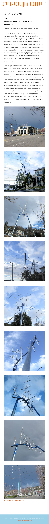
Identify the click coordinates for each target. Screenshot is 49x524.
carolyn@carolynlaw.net (24, 520)
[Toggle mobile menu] (45, 3)
